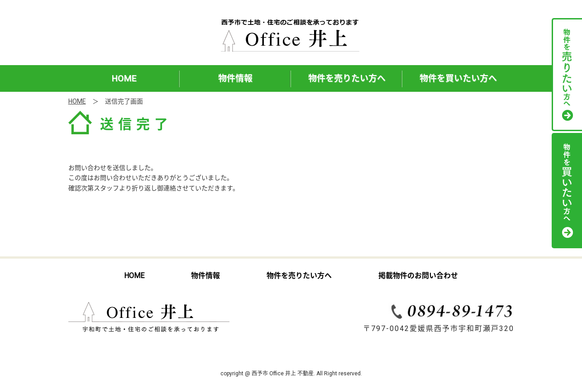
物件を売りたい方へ (347, 78)
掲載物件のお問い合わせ (418, 275)
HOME (123, 78)
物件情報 (235, 78)
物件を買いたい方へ (458, 78)
